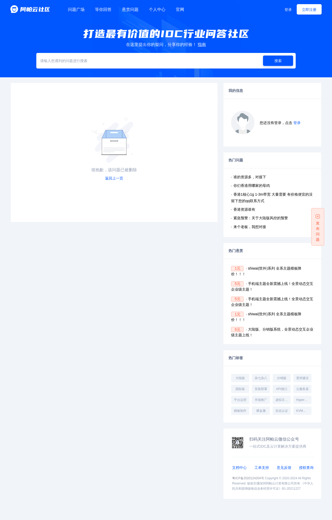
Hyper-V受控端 (303, 400)
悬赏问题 (130, 9)
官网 (180, 9)
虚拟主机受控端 (282, 400)
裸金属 (261, 411)
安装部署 (261, 389)
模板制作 (240, 411)
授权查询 (306, 468)
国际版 (240, 389)
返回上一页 (114, 178)
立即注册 (309, 10)
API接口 (281, 389)
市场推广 (261, 400)
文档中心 (239, 468)
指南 (202, 44)
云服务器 (302, 389)
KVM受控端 (303, 411)
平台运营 (240, 400)
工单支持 (261, 468)
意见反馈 (284, 468)
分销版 (281, 378)
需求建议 (302, 378)
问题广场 (76, 9)
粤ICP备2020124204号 (248, 478)
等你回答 (103, 9)
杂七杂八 (261, 378)
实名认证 (281, 411)
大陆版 (240, 378)
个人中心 (157, 9)
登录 (288, 10)
